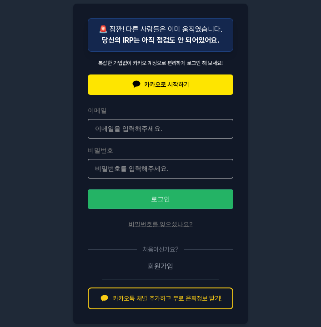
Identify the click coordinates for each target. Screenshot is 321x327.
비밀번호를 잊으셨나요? (161, 224)
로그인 (160, 199)
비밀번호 (100, 150)
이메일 (97, 110)
